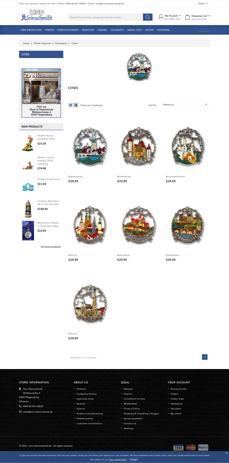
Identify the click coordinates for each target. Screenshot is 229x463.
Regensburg (75, 176)
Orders (174, 394)
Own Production (31, 29)
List (75, 105)
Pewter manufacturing (90, 413)
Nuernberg (123, 255)
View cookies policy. (118, 459)
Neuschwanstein (175, 176)
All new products (51, 246)
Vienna (72, 333)
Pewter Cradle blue (48, 179)
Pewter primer (85, 418)
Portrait (81, 389)
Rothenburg (124, 176)
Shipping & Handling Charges (141, 413)
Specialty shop (85, 399)
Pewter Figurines (68, 29)
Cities (25, 54)
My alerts (176, 413)
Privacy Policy (132, 409)
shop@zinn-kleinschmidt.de (110, 3)
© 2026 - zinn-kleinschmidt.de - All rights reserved (46, 446)
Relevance (185, 104)
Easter (149, 29)
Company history (87, 394)
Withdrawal (130, 404)
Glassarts (117, 29)
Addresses (177, 404)
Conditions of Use (134, 399)
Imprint (128, 394)
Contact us (130, 423)
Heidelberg (172, 255)
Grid (70, 105)
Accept (134, 459)
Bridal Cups (134, 29)
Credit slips (177, 399)
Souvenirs (163, 29)
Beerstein (88, 29)
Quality (81, 404)
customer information (89, 423)
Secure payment (133, 418)
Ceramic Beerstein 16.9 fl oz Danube (48, 202)
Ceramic (102, 29)
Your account (179, 383)
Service (81, 409)
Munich (72, 255)
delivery (128, 389)
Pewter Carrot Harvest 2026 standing (45, 160)
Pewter (49, 29)
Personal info (179, 389)
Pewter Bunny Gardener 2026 (46, 137)
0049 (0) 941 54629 (75, 3)
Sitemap (128, 428)
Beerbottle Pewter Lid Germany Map (48, 224)
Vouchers (176, 409)
